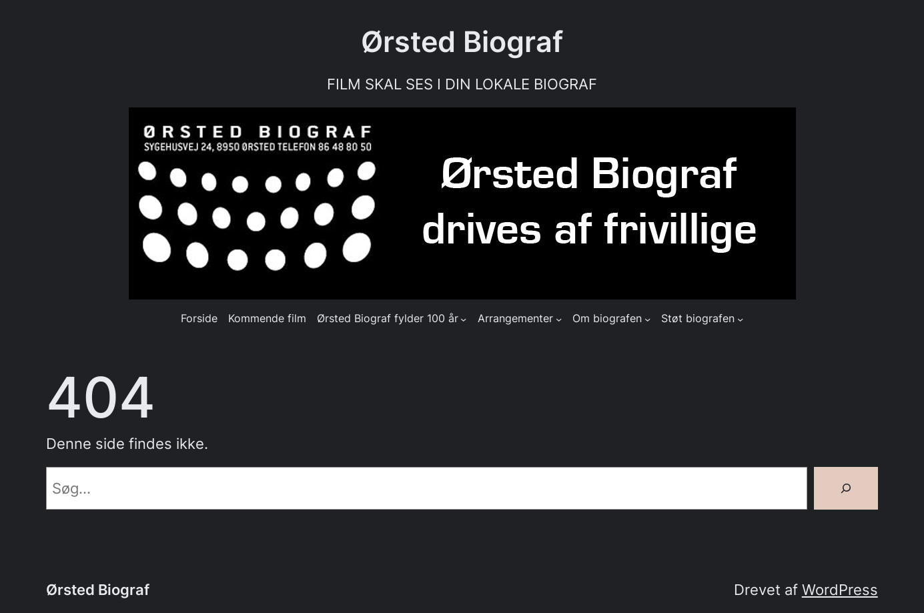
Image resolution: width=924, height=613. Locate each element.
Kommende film (267, 318)
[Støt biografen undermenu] (740, 319)
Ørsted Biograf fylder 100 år (387, 318)
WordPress (840, 589)
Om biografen (607, 318)
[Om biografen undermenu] (647, 319)
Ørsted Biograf (462, 41)
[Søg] (846, 488)
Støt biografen (698, 318)
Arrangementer (515, 318)
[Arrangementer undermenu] (559, 319)
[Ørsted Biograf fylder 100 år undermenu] (463, 319)
